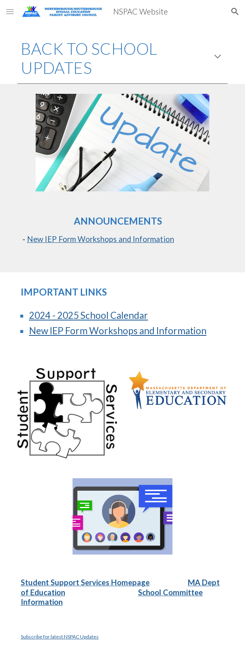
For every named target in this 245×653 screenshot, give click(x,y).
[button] (10, 11)
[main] (122, 58)
